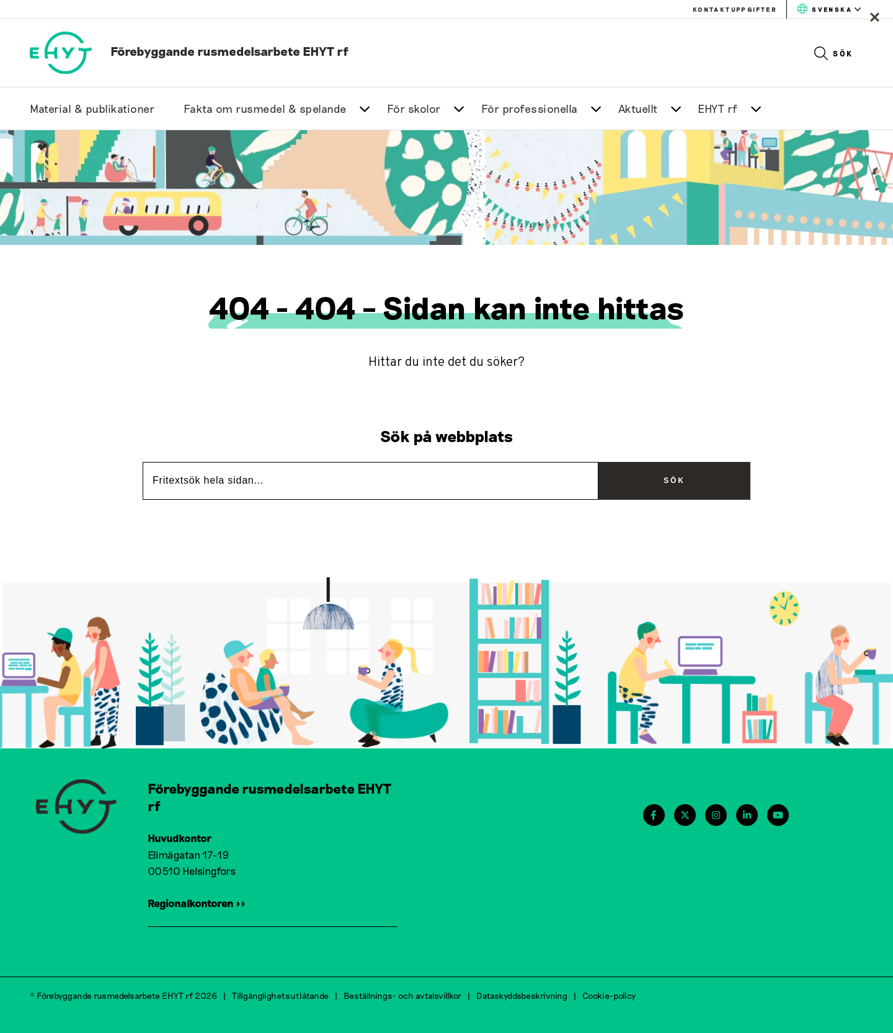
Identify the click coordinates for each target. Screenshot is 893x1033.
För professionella (529, 108)
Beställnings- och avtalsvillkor (402, 995)
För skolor (414, 108)
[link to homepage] (189, 50)
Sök (833, 53)
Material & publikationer (92, 108)
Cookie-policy (609, 995)
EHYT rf (718, 108)
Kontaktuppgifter (735, 9)
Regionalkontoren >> (197, 903)
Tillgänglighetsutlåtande (280, 995)
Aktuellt (638, 108)
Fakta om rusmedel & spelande (265, 108)
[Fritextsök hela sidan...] (370, 481)
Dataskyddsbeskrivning (521, 995)
